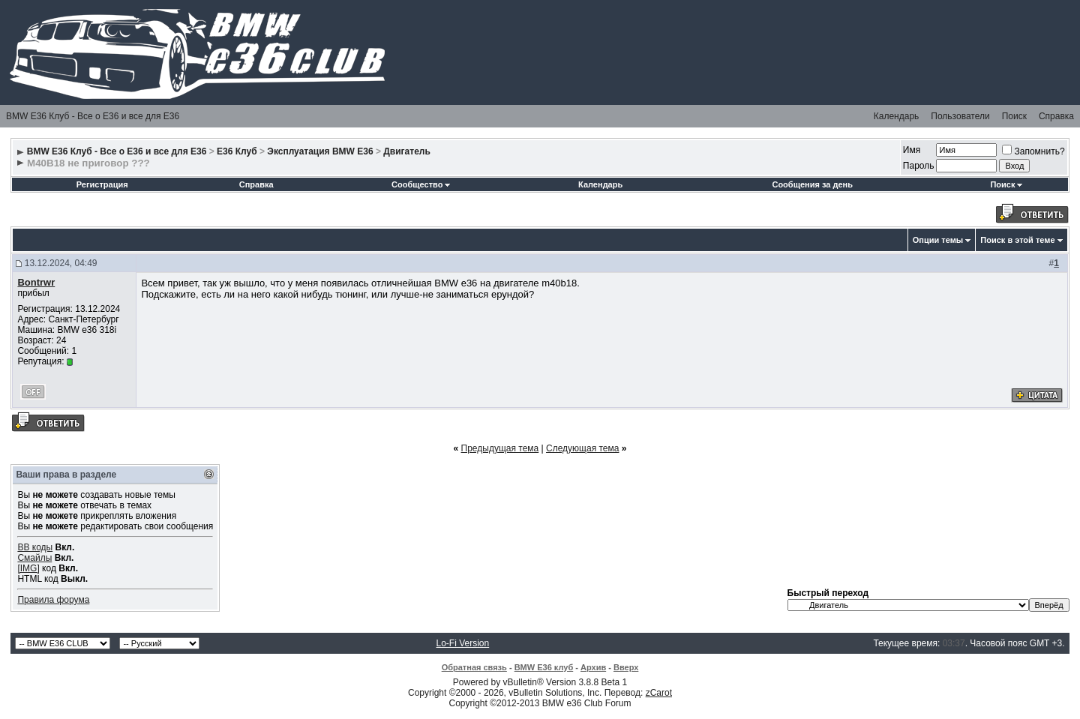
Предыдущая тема (500, 448)
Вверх (626, 667)
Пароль (918, 165)
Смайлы (34, 558)
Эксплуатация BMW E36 (320, 151)
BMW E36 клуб (544, 667)
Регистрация (102, 184)
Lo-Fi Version (463, 643)
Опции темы (938, 239)
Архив (593, 667)
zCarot (659, 693)
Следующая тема (582, 448)
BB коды (34, 547)
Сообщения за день (812, 184)
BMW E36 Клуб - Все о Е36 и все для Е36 (92, 116)
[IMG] (28, 568)
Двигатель (406, 151)
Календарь (897, 116)
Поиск (1014, 116)
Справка (1056, 116)
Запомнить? (1033, 151)
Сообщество (421, 184)
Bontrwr (36, 282)
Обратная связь (474, 667)
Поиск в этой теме (1017, 239)
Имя (911, 150)
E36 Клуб (237, 151)
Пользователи (960, 116)
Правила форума (53, 600)
